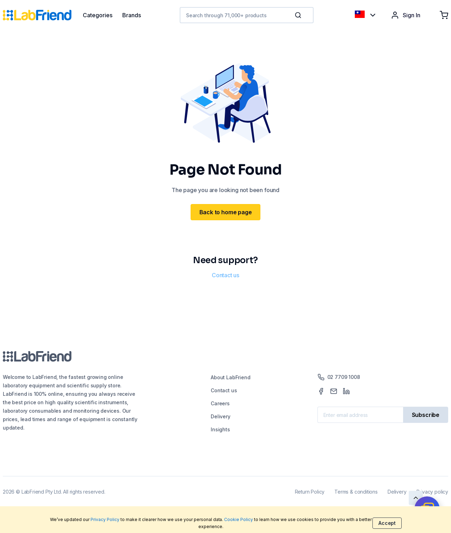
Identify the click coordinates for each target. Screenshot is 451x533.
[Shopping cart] (444, 15)
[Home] (43, 15)
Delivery (220, 416)
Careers (220, 403)
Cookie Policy (238, 519)
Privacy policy (432, 492)
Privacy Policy (105, 519)
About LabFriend (230, 377)
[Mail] (333, 391)
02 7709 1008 (338, 377)
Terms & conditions (356, 492)
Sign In (405, 15)
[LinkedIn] (346, 391)
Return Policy (310, 492)
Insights (220, 429)
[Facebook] (321, 391)
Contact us (225, 275)
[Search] (298, 15)
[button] (299, 15)
